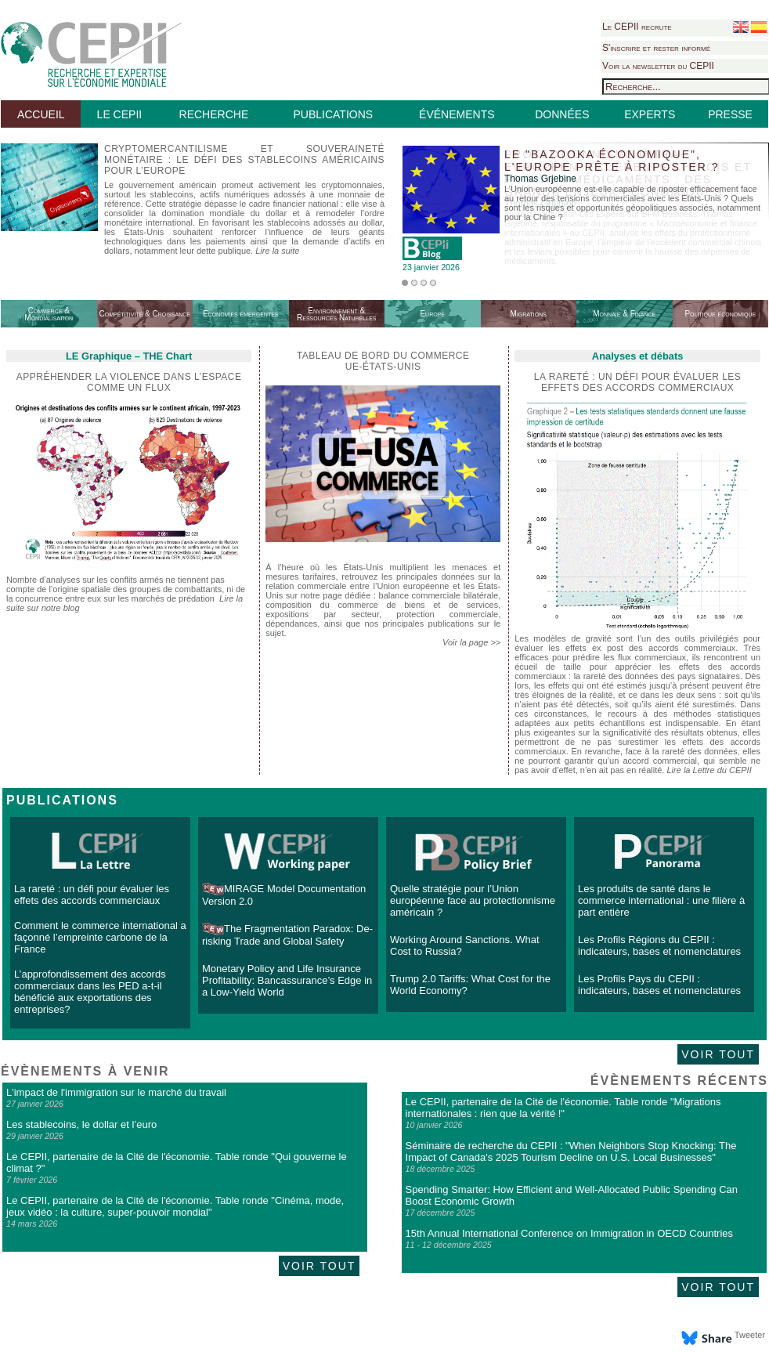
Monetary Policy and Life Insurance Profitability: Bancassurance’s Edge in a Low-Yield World (287, 980)
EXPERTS (649, 114)
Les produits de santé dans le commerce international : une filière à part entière (661, 900)
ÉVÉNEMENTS (456, 114)
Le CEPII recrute (637, 26)
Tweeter (750, 1334)
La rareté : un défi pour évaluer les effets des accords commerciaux (91, 894)
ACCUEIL (41, 114)
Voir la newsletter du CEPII (658, 65)
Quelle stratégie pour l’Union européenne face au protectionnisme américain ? (472, 900)
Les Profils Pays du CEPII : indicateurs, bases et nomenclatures (659, 984)
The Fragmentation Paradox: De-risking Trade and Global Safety (287, 935)
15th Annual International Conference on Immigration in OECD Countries (569, 1233)
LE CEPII (120, 114)
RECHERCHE (214, 114)
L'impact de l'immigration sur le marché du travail (116, 1092)
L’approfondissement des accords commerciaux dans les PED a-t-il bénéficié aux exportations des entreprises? (90, 991)
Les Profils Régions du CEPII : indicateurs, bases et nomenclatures (659, 945)
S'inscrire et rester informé (656, 47)
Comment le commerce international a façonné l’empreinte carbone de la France (100, 937)
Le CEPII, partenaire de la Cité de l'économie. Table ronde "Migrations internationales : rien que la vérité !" (563, 1107)
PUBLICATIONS (333, 114)
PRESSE (730, 114)
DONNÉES (562, 114)
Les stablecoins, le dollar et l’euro (81, 1124)
